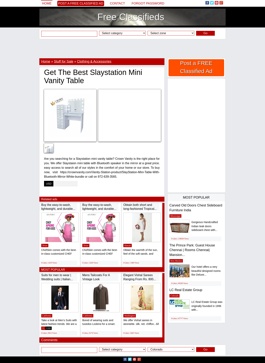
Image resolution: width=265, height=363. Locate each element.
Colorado (174, 295)
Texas (44, 245)
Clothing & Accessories (94, 61)
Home (47, 3)
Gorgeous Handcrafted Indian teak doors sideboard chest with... (204, 226)
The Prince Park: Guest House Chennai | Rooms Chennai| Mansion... (192, 250)
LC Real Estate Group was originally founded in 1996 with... (206, 305)
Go (205, 33)
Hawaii (127, 245)
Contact (117, 3)
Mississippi (175, 216)
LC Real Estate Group (185, 290)
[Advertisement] (132, 48)
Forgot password (148, 3)
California (46, 315)
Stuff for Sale (63, 61)
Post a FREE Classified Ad (80, 3)
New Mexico (176, 260)
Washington (129, 315)
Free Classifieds (130, 17)
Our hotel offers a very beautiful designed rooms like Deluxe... (206, 270)
